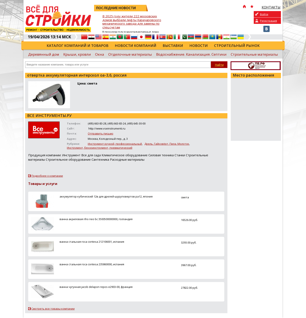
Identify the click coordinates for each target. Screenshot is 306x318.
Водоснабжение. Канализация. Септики (191, 54)
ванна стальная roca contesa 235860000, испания (92, 264)
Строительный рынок (237, 45)
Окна (99, 54)
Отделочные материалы (130, 54)
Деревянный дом (43, 54)
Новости (198, 45)
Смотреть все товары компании (53, 308)
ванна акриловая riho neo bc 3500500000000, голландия (96, 219)
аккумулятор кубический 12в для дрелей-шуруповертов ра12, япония (106, 196)
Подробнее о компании (47, 176)
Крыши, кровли (77, 54)
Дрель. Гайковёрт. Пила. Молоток (166, 144)
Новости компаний (135, 45)
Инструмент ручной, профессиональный (115, 144)
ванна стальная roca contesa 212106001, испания (92, 242)
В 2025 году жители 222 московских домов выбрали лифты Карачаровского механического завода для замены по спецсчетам (131, 21)
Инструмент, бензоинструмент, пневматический (99, 148)
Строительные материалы (254, 54)
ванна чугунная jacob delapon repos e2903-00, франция (96, 287)
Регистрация (268, 21)
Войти (264, 14)
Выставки (173, 45)
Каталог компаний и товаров (77, 45)
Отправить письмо (100, 133)
